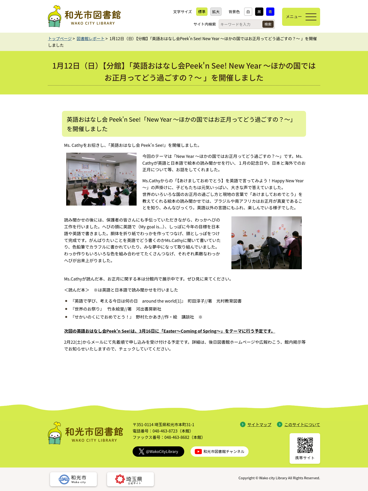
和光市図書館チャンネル (220, 451)
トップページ (60, 38)
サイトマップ (255, 424)
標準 (198, 11)
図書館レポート (91, 38)
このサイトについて (298, 424)
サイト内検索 (201, 24)
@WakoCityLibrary (158, 451)
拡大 (212, 11)
